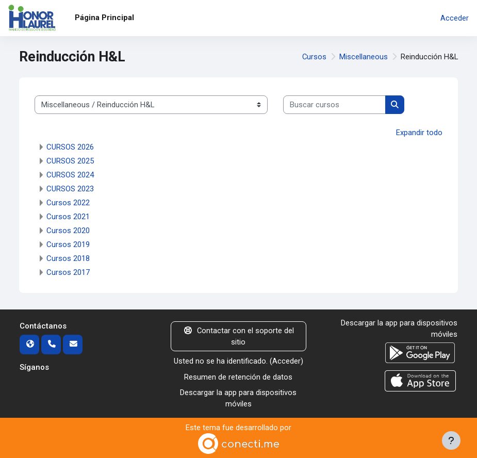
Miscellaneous (363, 56)
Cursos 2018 (68, 258)
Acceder (454, 18)
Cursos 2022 (68, 202)
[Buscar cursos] (334, 104)
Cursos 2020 (68, 230)
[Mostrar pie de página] (451, 440)
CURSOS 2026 (70, 147)
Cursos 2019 (68, 244)
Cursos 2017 (68, 272)
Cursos (314, 56)
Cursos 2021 (68, 216)
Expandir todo (419, 132)
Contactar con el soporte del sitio (238, 336)
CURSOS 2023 (70, 188)
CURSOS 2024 (70, 174)
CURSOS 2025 (70, 161)
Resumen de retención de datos (238, 377)
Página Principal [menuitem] (104, 17)
